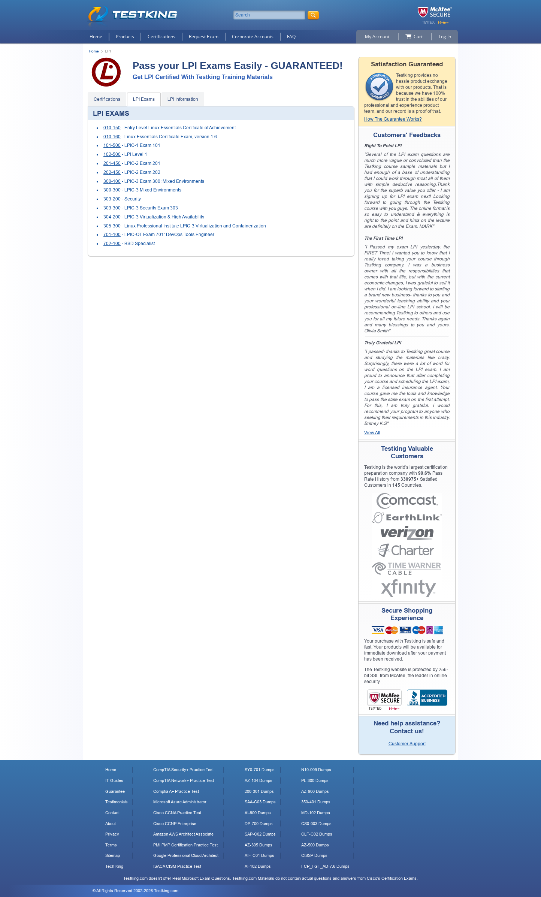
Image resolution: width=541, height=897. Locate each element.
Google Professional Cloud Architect (185, 855)
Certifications (161, 36)
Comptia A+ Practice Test (176, 791)
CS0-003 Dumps (316, 823)
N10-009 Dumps (316, 769)
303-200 (112, 199)
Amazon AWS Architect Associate (183, 834)
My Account (377, 36)
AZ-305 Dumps (258, 845)
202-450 (112, 172)
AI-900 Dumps (258, 812)
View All (372, 432)
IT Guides (114, 780)
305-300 (112, 226)
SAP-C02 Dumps (260, 834)
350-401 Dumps (315, 802)
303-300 (112, 208)
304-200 (112, 217)
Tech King (114, 866)
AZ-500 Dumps (315, 845)
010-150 (112, 127)
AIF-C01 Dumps (259, 855)
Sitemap (112, 855)
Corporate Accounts (252, 36)
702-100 (112, 243)
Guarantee (115, 791)
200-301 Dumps (259, 791)
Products (125, 36)
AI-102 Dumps (258, 866)
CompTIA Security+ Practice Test (183, 769)
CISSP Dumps (314, 855)
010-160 (112, 136)
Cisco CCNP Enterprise (174, 823)
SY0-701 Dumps (260, 769)
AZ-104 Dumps (258, 780)
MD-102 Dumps (315, 812)
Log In (445, 36)
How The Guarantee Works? (393, 119)
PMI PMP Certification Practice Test (185, 845)
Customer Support (407, 743)
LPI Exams (144, 99)
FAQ (291, 36)
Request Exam (203, 36)
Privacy (112, 834)
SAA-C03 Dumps (260, 802)
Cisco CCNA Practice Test (177, 812)
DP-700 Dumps (259, 823)
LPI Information (182, 99)
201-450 (112, 163)
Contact (112, 812)
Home (96, 36)
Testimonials (116, 802)
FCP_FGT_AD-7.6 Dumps (325, 866)
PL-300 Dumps (315, 780)
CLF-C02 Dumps (316, 834)
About (110, 823)
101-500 (112, 145)
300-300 (112, 190)
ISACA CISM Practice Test (177, 866)
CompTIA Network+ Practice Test (183, 780)
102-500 (112, 154)
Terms (111, 845)
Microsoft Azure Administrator (179, 802)
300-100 (112, 181)
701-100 (112, 234)
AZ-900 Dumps (315, 791)
